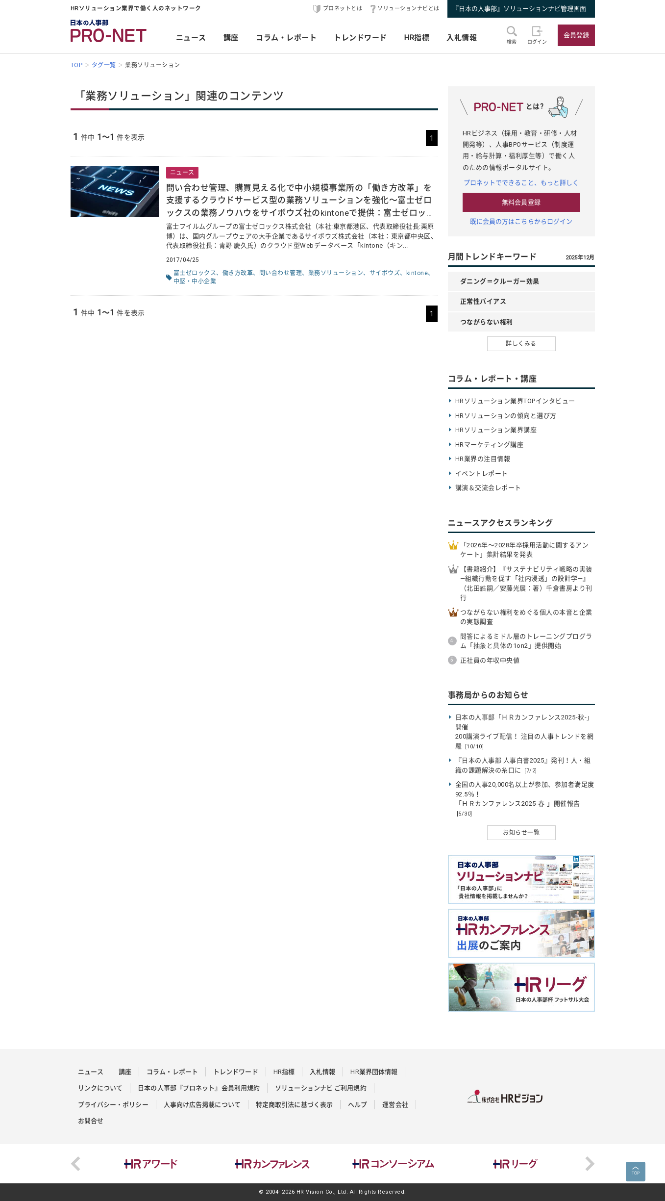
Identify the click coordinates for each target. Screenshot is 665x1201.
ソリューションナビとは (408, 8)
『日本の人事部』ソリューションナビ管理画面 (519, 8)
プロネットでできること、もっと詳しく (521, 182)
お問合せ (90, 1120)
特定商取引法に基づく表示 (294, 1104)
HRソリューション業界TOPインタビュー (515, 401)
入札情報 (461, 37)
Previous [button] (75, 1163)
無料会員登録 (521, 202)
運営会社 (395, 1104)
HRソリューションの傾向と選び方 (506, 415)
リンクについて (100, 1088)
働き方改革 (237, 273)
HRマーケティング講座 (489, 444)
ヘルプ (357, 1104)
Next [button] (590, 1163)
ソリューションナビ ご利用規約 (321, 1088)
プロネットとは (343, 8)
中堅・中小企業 (195, 281)
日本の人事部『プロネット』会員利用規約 (199, 1088)
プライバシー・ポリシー (113, 1104)
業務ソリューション (336, 273)
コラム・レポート (286, 37)
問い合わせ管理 (280, 273)
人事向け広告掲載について (202, 1104)
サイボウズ (384, 273)
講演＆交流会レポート (488, 487)
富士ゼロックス (195, 273)
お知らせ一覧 (521, 832)
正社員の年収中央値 (490, 660)
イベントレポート (481, 473)
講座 (231, 37)
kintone (417, 273)
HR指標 (416, 37)
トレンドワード (360, 37)
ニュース (191, 37)
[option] (151, 1164)
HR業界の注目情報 (483, 458)
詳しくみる (521, 343)
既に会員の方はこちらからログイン (521, 221)
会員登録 (576, 35)
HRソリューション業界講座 (496, 430)
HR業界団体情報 (373, 1071)
